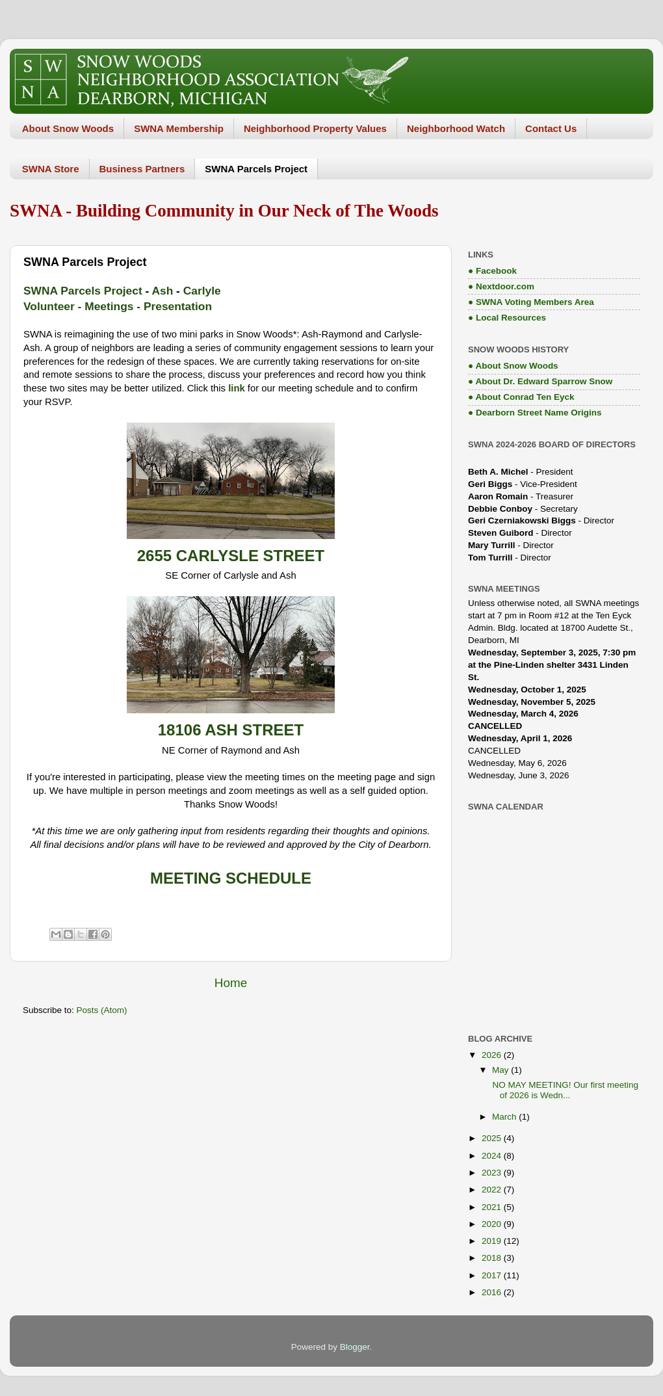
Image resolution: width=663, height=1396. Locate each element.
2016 (493, 1292)
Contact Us (551, 128)
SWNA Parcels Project (256, 168)
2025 (493, 1138)
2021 (493, 1207)
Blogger (355, 1347)
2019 (493, 1241)
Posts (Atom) (102, 1010)
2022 (493, 1189)
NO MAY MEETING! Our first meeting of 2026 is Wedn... (564, 1090)
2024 (493, 1156)
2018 (493, 1258)
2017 (493, 1275)
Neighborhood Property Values (315, 128)
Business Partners (142, 168)
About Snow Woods (68, 128)
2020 (493, 1224)
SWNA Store (50, 168)
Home (230, 983)
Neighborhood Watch (456, 128)
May (501, 1070)
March (505, 1117)
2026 (493, 1055)
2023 (493, 1173)
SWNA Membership (179, 128)
